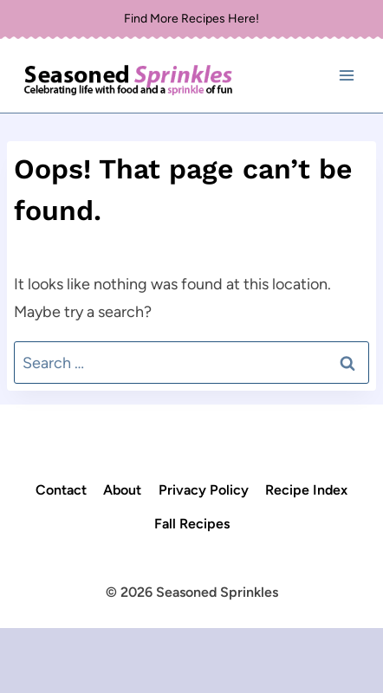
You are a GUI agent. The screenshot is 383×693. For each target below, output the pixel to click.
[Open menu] (346, 75)
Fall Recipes (192, 523)
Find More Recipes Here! (191, 18)
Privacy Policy (204, 490)
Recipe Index (306, 490)
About (122, 490)
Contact (61, 490)
